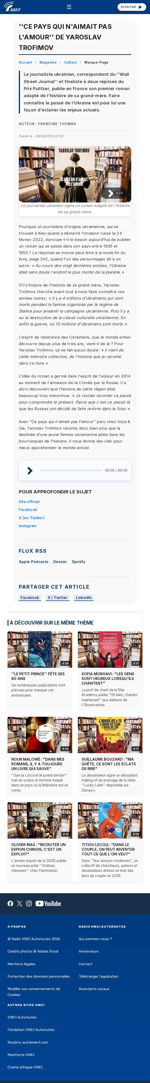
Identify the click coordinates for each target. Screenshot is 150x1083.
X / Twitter (57, 597)
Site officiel (29, 501)
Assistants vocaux (94, 989)
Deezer (60, 562)
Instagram (28, 525)
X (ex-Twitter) (31, 517)
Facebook (28, 509)
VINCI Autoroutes (22, 1017)
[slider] (70, 470)
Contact (85, 964)
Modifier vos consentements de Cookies (34, 992)
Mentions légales (22, 964)
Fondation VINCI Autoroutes (31, 1030)
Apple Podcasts (33, 562)
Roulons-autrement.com (28, 1042)
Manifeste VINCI (21, 1055)
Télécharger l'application (98, 976)
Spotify (78, 562)
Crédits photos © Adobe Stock (33, 951)
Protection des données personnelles (39, 976)
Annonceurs (89, 951)
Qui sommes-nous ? (95, 939)
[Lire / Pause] (107, 193)
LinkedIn (84, 597)
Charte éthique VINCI (25, 1067)
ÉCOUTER (132, 7)
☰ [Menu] (69, 7)
